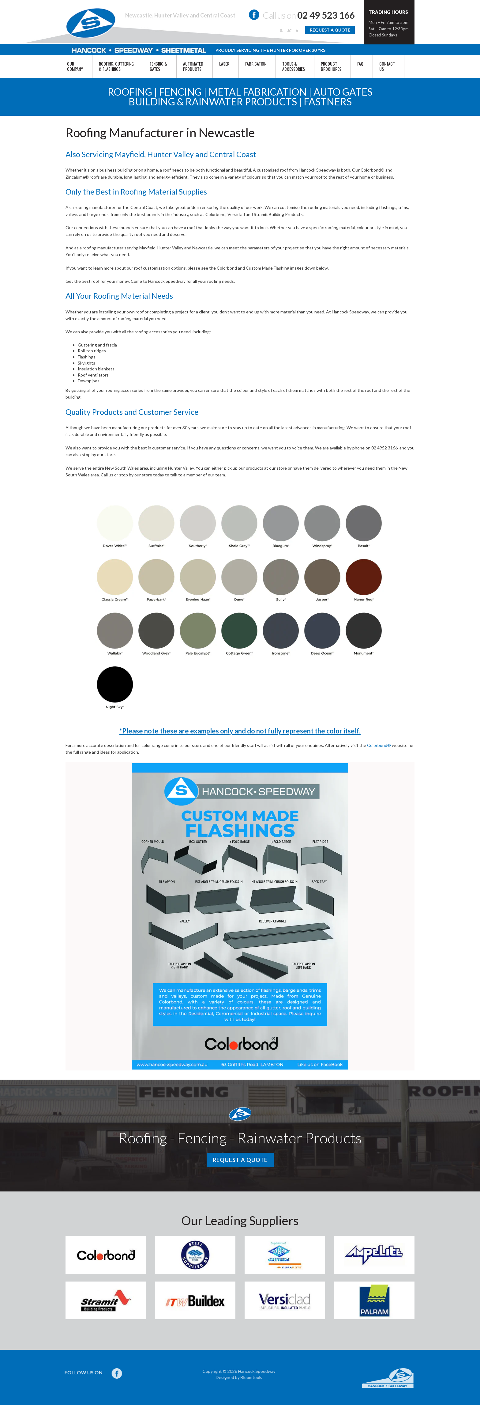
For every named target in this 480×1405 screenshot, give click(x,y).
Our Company (75, 66)
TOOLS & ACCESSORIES (293, 66)
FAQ (360, 63)
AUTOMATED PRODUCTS (193, 66)
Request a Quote (330, 29)
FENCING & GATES (158, 66)
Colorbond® (379, 745)
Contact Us (387, 66)
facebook (254, 14)
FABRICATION (255, 63)
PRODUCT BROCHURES (331, 66)
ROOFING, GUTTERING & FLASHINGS (116, 66)
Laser (224, 63)
